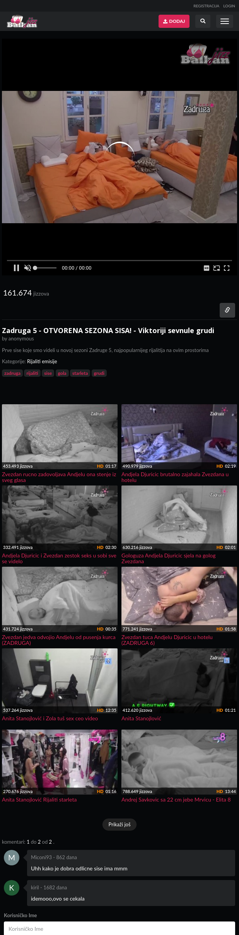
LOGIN (229, 5)
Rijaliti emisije (42, 361)
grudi (99, 373)
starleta (80, 373)
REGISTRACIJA (206, 5)
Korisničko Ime (20, 915)
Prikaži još (119, 824)
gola (62, 373)
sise (48, 373)
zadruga (12, 373)
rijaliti (32, 373)
